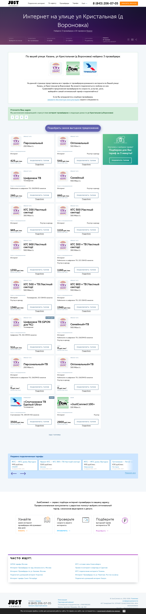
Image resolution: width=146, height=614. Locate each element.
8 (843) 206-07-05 (105, 3)
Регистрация (62, 600)
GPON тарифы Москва (18, 564)
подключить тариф (39, 160)
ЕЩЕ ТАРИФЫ (55, 435)
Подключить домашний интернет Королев (26, 575)
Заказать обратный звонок (37, 606)
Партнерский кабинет (66, 602)
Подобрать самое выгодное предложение (73, 128)
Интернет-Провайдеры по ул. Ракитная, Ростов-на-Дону (96, 575)
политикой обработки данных (108, 611)
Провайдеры (64, 3)
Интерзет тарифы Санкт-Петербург (23, 578)
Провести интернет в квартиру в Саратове (91, 568)
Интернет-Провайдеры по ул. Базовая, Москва (28, 571)
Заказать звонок (129, 3)
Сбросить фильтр (109, 42)
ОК (124, 611)
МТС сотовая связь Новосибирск (88, 564)
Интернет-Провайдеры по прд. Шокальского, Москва (30, 568)
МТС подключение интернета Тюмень (89, 571)
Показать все (130, 473)
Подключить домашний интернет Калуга (90, 578)
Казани (89, 31)
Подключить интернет (36, 3)
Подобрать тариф (120, 160)
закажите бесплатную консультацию (63, 100)
